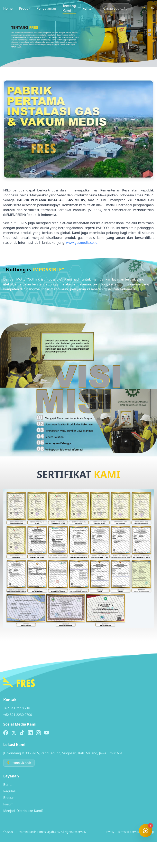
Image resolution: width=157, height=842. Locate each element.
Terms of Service (129, 832)
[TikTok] (22, 732)
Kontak (87, 8)
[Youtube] (46, 732)
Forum (8, 804)
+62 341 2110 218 (16, 708)
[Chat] (145, 830)
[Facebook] (5, 732)
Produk (24, 8)
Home (8, 8)
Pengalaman (46, 8)
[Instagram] (38, 732)
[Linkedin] (30, 732)
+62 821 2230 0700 (17, 714)
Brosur (8, 797)
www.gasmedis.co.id (81, 242)
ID (144, 8)
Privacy (109, 832)
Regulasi (9, 791)
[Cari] (125, 8)
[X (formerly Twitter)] (13, 732)
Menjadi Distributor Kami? (23, 810)
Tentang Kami (69, 8)
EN (153, 8)
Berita (7, 784)
